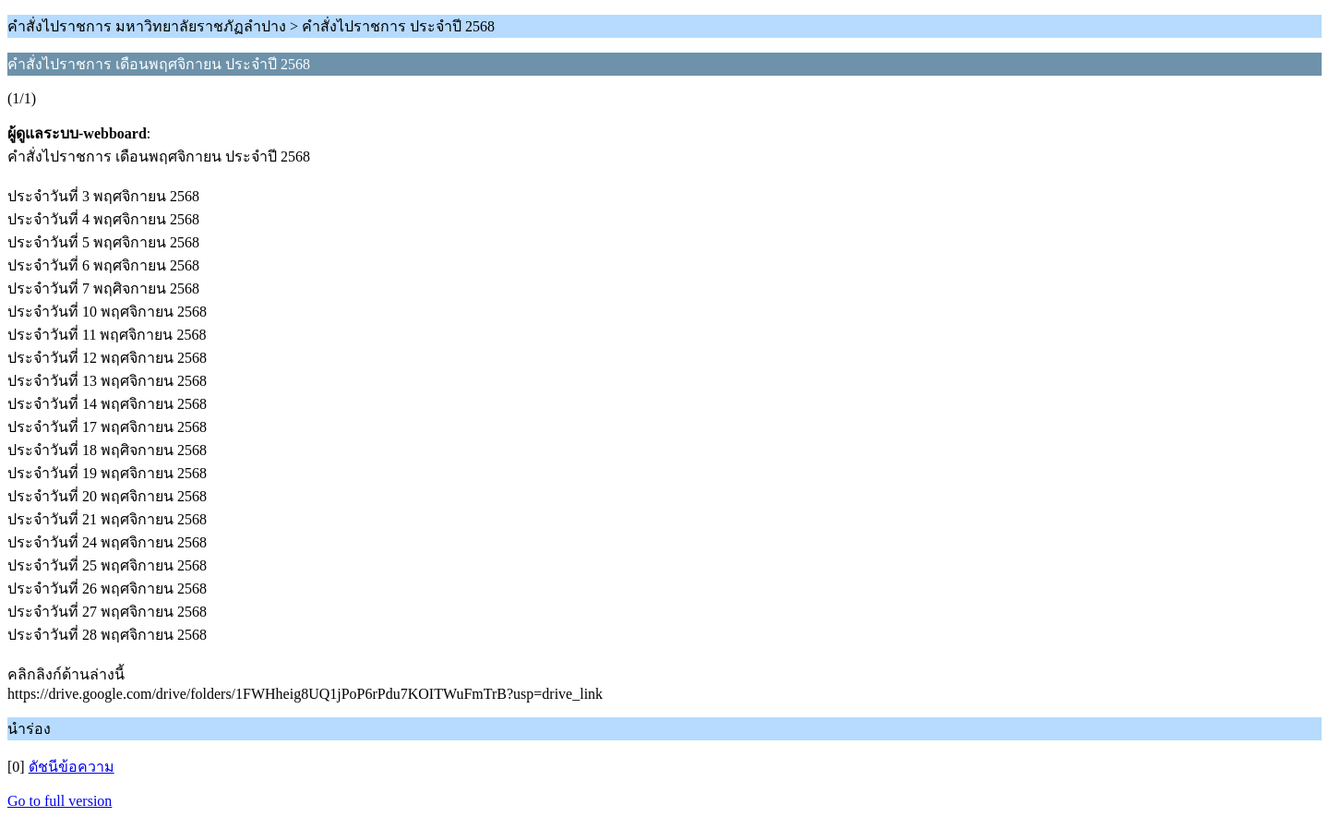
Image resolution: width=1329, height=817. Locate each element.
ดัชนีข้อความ (71, 767)
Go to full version (59, 801)
